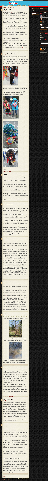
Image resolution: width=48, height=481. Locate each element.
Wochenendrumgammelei (8, 204)
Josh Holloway (23, 47)
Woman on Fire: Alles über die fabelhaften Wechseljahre (42, 37)
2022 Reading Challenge (44, 46)
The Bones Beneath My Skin (43, 21)
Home (11, 0)
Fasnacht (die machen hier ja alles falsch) (11, 53)
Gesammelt (5, 425)
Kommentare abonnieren (34, 16)
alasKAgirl (5, 479)
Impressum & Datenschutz (20, 0)
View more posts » (5, 476)
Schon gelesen (44, 32)
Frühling (4, 314)
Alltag (10, 171)
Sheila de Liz (42, 38)
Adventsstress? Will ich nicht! (8, 399)
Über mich (14, 0)
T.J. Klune (43, 22)
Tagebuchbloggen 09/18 (7, 9)
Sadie (40, 33)
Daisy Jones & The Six (43, 24)
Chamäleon (12, 215)
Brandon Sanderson (43, 15)
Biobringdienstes (5, 431)
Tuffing (6, 295)
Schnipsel (5, 174)
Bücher (16, 0)
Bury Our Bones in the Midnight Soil (42, 35)
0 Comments (5, 171)
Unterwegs (12, 396)
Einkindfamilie (6, 282)
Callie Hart (43, 18)
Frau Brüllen (12, 12)
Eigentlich (5, 368)
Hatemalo (33, 10)
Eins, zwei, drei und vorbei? (8, 239)
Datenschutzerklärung (8, 479)
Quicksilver (41, 39)
